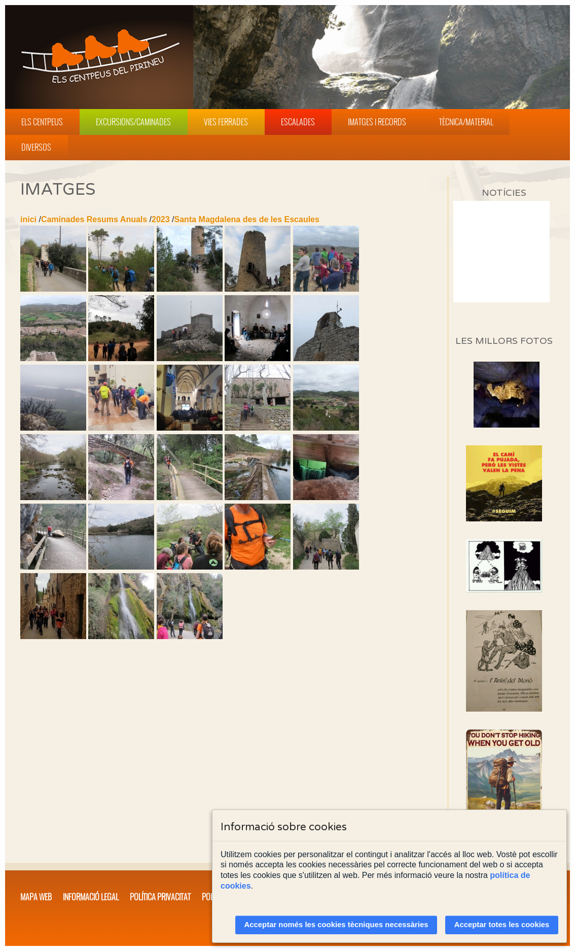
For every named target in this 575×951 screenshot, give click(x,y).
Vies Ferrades (226, 121)
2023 (161, 219)
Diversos (36, 147)
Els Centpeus (42, 121)
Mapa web (36, 896)
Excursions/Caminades (133, 121)
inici (28, 219)
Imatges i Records (377, 121)
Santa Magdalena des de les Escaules (246, 219)
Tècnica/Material (466, 121)
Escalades (298, 121)
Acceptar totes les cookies (502, 925)
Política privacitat (160, 896)
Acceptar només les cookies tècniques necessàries (336, 925)
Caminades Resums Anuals (94, 219)
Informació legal (91, 896)
